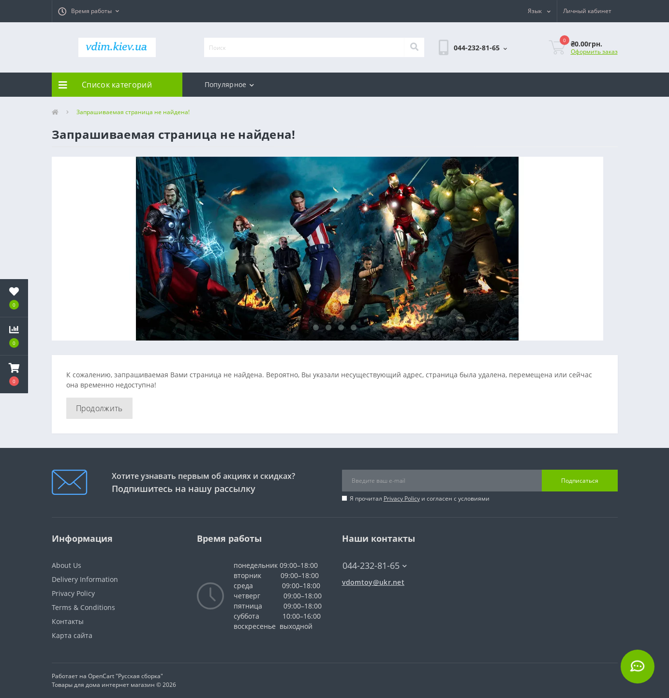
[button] (88, 11)
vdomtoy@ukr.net (373, 582)
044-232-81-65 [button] (374, 565)
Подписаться (579, 480)
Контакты (68, 621)
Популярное (229, 84)
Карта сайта (72, 635)
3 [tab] (341, 327)
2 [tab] (328, 327)
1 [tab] (316, 327)
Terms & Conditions (83, 607)
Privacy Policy (402, 498)
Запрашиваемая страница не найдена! (133, 112)
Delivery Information (85, 579)
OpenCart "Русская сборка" (125, 676)
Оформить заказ (594, 51)
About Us (66, 565)
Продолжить (99, 408)
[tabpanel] (335, 249)
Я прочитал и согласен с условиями (420, 498)
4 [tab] (354, 327)
